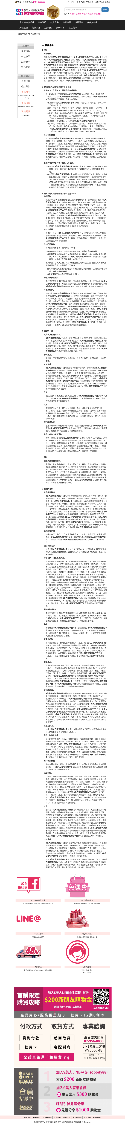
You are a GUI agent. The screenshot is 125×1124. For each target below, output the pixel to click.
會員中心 (27, 34)
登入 (67, 2)
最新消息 (99, 2)
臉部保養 (60, 28)
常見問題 (89, 2)
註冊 (72, 2)
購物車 (107, 2)
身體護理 (23, 28)
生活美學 (73, 28)
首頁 (18, 2)
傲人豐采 (54, 22)
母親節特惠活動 (26, 22)
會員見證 (80, 2)
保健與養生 (92, 22)
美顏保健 (36, 28)
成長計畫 (79, 22)
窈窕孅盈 (42, 22)
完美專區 (48, 28)
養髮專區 (67, 22)
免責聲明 (57, 1117)
